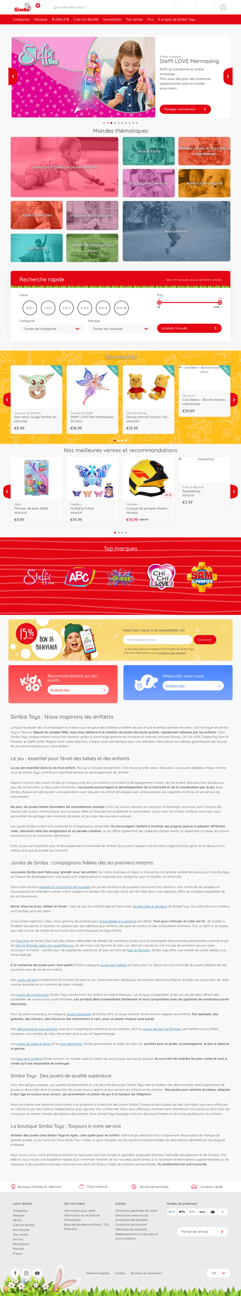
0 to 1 (30, 308)
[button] (204, 11)
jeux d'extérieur (71, 1044)
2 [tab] (108, 123)
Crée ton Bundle (86, 28)
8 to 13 (103, 308)
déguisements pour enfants (37, 1029)
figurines (22, 941)
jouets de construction (32, 995)
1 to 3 (48, 308)
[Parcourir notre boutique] (111, 11)
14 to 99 (121, 308)
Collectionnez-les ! (185, 109)
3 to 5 (66, 308)
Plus (150, 28)
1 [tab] (104, 123)
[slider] (159, 302)
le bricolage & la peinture (118, 921)
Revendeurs (21, 1244)
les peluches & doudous (150, 906)
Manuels (18, 1249)
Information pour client (79, 1210)
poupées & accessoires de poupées (64, 887)
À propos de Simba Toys (176, 28)
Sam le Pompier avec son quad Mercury (44, 945)
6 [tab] (122, 123)
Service (18, 1239)
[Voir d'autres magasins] (38, 10)
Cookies (120, 1273)
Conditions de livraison (131, 1224)
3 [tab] (111, 123)
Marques (40, 28)
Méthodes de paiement (131, 1229)
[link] (189, 328)
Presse (17, 1253)
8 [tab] (130, 123)
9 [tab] (133, 123)
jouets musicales (79, 1014)
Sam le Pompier (138, 950)
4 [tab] (115, 123)
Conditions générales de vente (136, 1210)
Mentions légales (98, 1273)
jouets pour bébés (113, 965)
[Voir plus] (13, 76)
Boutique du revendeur (146, 1273)
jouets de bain (27, 980)
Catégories (21, 28)
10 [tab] (137, 123)
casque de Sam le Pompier (161, 1029)
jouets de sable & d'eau (33, 1044)
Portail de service (202, 1231)
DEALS (60, 28)
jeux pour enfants (29, 1058)
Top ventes (134, 28)
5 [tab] (119, 123)
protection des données (172, 653)
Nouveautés (112, 28)
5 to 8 (85, 308)
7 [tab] (126, 123)
